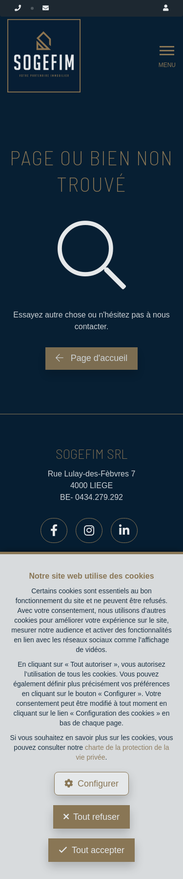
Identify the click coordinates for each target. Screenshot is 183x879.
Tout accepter (98, 850)
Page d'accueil (92, 358)
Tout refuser (96, 817)
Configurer (98, 784)
